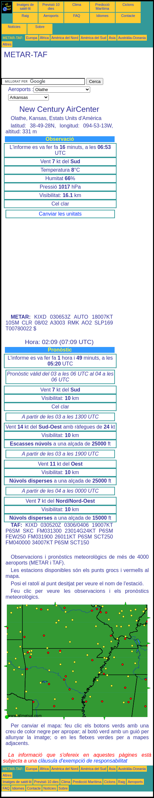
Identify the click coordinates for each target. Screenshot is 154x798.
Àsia (112, 38)
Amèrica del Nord (64, 38)
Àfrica (44, 38)
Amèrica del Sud (93, 38)
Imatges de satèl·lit (25, 6)
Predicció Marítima (102, 6)
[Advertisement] (53, 70)
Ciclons (128, 5)
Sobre (39, 27)
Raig (25, 16)
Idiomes (102, 16)
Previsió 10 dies (51, 6)
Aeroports (50, 16)
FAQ (76, 16)
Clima (76, 5)
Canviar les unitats (60, 214)
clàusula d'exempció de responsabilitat (82, 761)
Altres (7, 44)
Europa (31, 38)
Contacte (128, 16)
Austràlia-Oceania (132, 38)
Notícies (14, 27)
